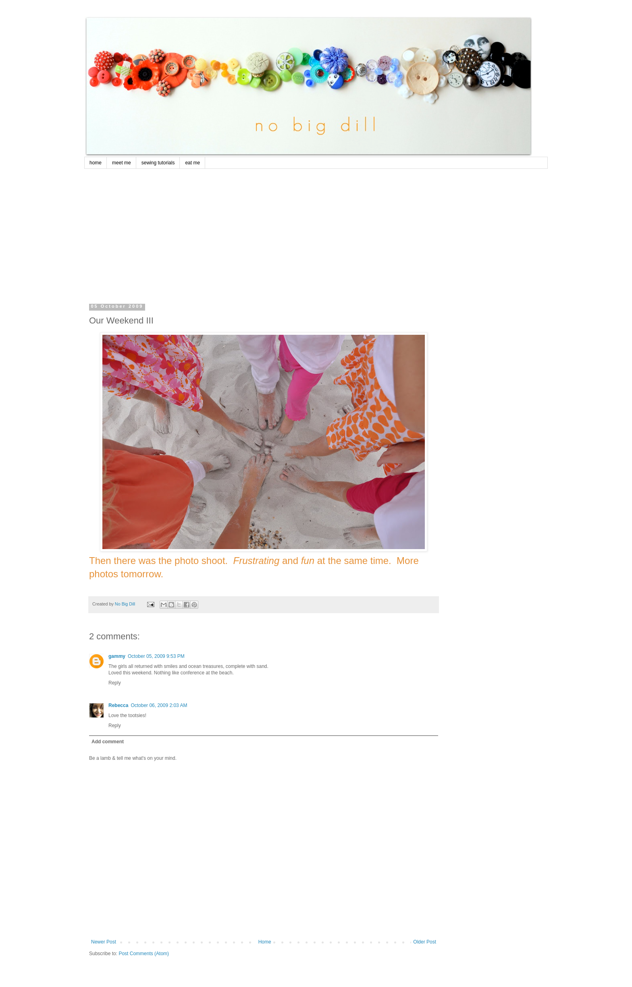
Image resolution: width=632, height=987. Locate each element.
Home (264, 942)
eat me (192, 163)
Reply (114, 683)
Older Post (424, 942)
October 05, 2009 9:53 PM (156, 656)
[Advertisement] (316, 229)
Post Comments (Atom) (143, 953)
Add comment (107, 741)
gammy (116, 656)
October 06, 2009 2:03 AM (159, 705)
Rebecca (118, 705)
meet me (121, 163)
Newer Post (103, 942)
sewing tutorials (158, 163)
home (95, 163)
